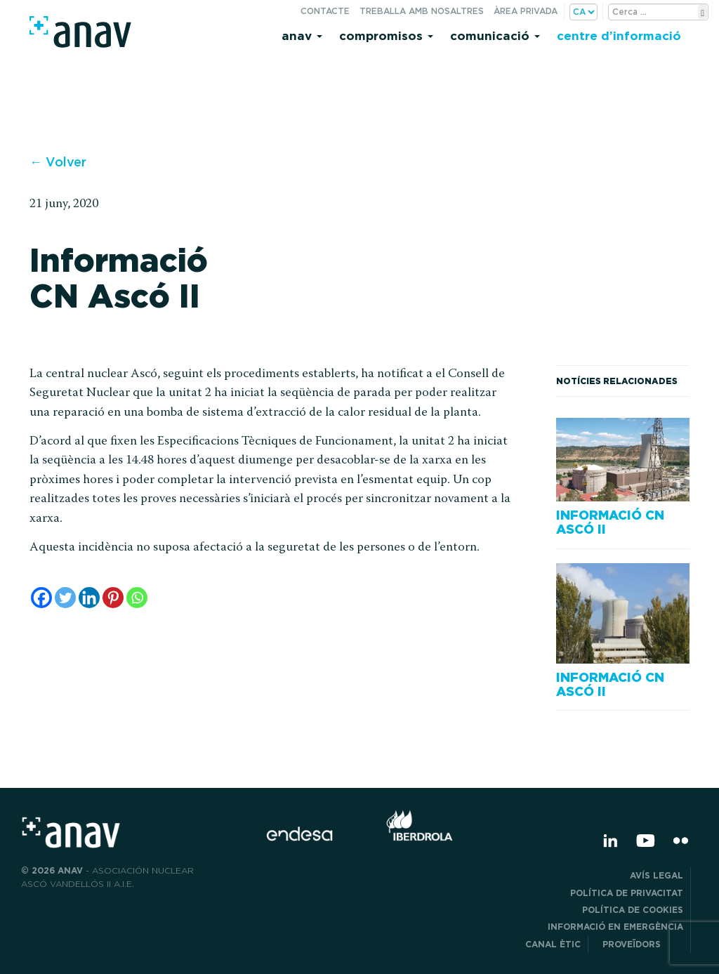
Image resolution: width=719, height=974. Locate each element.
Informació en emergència (615, 926)
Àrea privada (526, 10)
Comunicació (495, 35)
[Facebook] (41, 597)
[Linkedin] (89, 597)
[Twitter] (65, 597)
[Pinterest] (113, 597)
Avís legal (656, 875)
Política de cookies (632, 909)
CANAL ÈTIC (553, 944)
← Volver (57, 161)
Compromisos (386, 35)
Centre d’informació (619, 35)
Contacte (325, 10)
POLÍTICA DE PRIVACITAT (626, 892)
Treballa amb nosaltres (422, 10)
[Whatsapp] (136, 597)
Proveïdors (642, 944)
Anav (302, 35)
